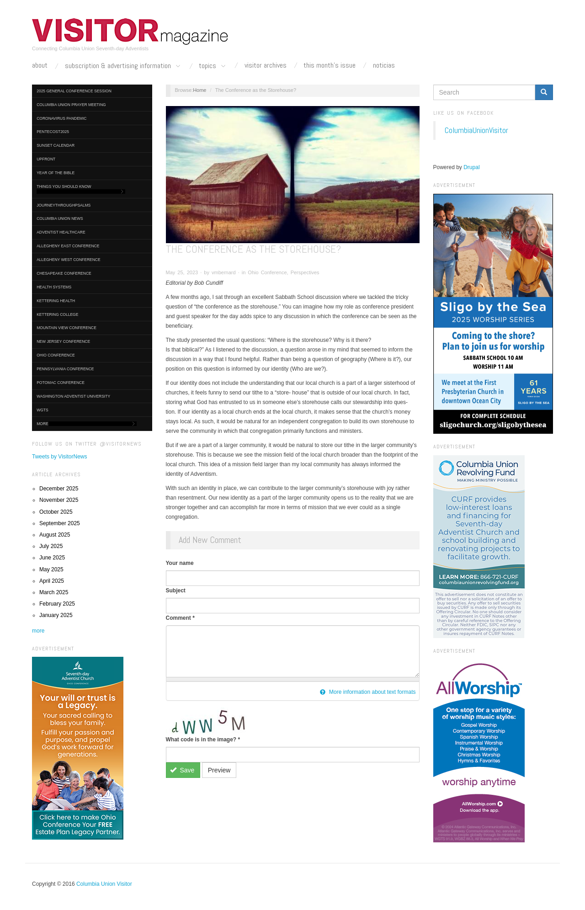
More (87, 423)
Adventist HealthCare (61, 232)
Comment (180, 618)
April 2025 (51, 581)
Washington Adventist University (73, 396)
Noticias (384, 65)
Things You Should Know (81, 189)
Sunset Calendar (55, 145)
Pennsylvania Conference (65, 369)
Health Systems (54, 287)
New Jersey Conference (63, 341)
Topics (213, 66)
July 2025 (51, 546)
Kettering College (57, 314)
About (40, 65)
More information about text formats (368, 692)
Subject (176, 590)
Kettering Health (56, 300)
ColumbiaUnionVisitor (476, 130)
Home (199, 90)
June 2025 (52, 557)
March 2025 (53, 592)
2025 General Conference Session (74, 91)
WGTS (42, 410)
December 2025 (58, 488)
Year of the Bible (55, 172)
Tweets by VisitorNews (59, 456)
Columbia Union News (60, 218)
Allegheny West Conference (69, 259)
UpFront (46, 159)
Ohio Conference (56, 355)
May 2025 (51, 569)
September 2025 (59, 523)
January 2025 (56, 615)
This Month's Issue (329, 65)
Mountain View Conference (66, 327)
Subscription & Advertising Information (123, 66)
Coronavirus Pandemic (61, 118)
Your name (180, 563)
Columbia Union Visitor (104, 884)
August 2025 (54, 535)
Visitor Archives (266, 65)
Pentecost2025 (53, 131)
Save (182, 770)
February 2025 (57, 604)
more (38, 631)
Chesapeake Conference (64, 273)
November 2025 (58, 500)
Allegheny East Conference (68, 246)
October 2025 (56, 512)
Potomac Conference (61, 382)
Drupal (471, 167)
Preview (219, 770)
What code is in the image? (203, 739)
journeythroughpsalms (63, 205)
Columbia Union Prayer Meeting (71, 104)
